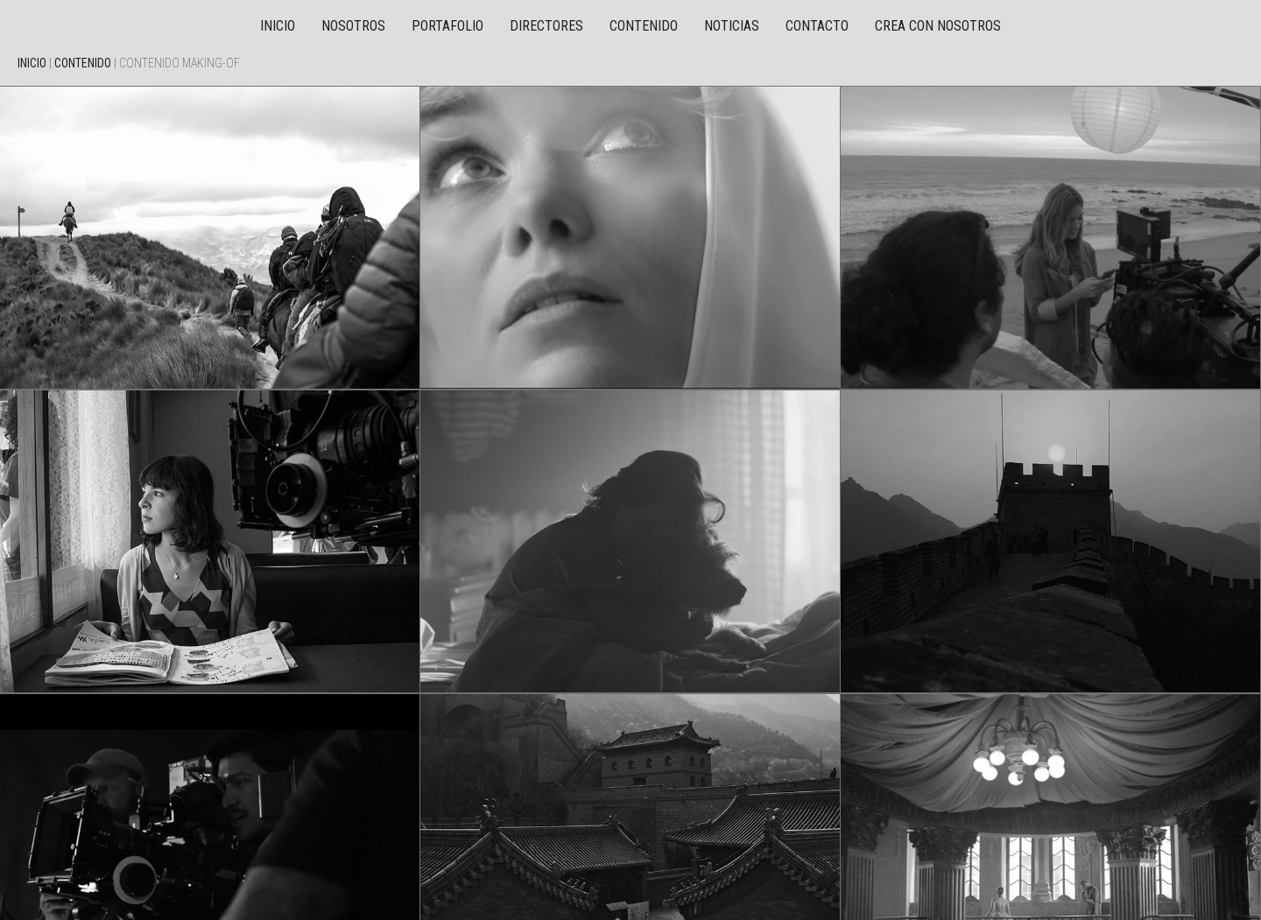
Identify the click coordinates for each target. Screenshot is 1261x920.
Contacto (817, 26)
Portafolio (447, 26)
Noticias (731, 26)
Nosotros (353, 26)
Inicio (277, 26)
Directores (546, 26)
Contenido (643, 26)
